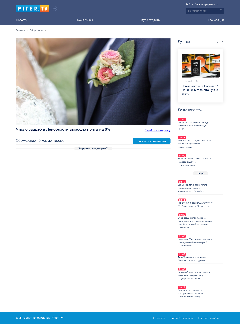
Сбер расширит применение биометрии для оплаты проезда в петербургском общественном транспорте (206, 200)
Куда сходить (150, 20)
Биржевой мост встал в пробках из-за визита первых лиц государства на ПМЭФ (205, 241)
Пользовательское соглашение (115, 293)
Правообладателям (182, 281)
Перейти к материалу (158, 130)
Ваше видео (63, 298)
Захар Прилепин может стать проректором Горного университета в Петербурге (204, 173)
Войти (189, 4)
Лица (59, 303)
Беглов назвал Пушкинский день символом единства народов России (205, 121)
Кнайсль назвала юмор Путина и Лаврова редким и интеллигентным (205, 150)
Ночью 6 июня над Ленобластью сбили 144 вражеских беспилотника (205, 136)
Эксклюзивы (84, 20)
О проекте (159, 281)
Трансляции (216, 20)
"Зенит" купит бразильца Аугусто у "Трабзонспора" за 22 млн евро (205, 186)
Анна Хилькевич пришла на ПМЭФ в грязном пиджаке (203, 229)
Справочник (103, 298)
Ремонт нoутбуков (106, 303)
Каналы (60, 293)
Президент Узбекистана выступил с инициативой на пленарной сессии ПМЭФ (203, 216)
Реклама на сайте (208, 281)
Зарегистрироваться (206, 4)
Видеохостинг (25, 298)
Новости (21, 20)
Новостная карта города (31, 303)
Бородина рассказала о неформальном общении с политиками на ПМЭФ (202, 256)
